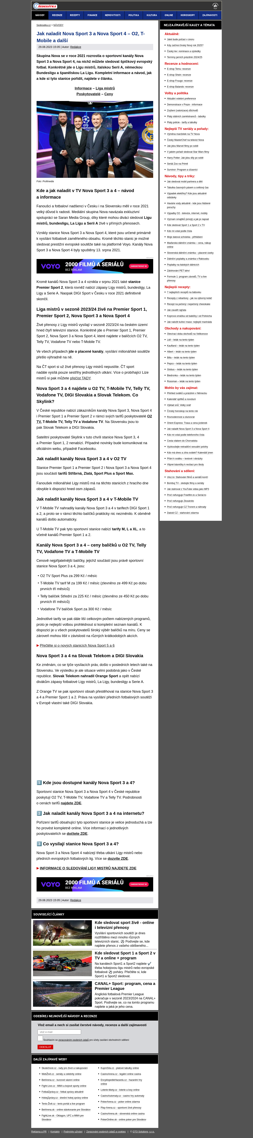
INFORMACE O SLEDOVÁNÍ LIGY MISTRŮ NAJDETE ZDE (88, 868)
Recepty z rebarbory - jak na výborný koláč (189, 298)
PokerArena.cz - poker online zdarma (120, 1101)
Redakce (75, 47)
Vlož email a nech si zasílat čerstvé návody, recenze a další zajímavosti (92, 1025)
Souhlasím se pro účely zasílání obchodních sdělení (86, 1040)
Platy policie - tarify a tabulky (182, 122)
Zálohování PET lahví (178, 270)
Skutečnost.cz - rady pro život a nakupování (65, 1068)
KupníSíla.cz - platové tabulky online (120, 1068)
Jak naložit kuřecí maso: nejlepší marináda (189, 322)
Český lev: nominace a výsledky (184, 51)
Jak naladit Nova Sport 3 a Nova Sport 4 (188, 429)
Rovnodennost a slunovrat (180, 417)
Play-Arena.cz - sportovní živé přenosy (121, 1107)
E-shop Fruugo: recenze (180, 80)
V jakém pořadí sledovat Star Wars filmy (188, 151)
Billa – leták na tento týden (181, 357)
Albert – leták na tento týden (181, 351)
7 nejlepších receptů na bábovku (184, 292)
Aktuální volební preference (181, 98)
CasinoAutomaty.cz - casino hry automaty (122, 1095)
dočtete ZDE (77, 834)
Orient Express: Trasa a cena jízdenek (187, 423)
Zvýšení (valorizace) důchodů (182, 110)
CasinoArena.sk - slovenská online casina (122, 1113)
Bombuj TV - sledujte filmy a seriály (185, 483)
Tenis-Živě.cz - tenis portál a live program (63, 1103)
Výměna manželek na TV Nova (183, 134)
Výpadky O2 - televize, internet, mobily (187, 213)
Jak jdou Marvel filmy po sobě (182, 146)
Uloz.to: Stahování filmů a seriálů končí (187, 477)
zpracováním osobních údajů (74, 1040)
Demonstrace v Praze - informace (184, 104)
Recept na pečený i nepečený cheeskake (188, 304)
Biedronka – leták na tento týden (184, 375)
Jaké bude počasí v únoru (180, 39)
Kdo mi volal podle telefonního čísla (185, 434)
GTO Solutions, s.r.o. (144, 1131)
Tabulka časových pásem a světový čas (188, 187)
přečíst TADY (80, 378)
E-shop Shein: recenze (179, 74)
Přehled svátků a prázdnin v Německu (187, 393)
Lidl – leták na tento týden (180, 339)
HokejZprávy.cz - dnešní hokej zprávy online (65, 1097)
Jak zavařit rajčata (176, 310)
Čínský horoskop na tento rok (182, 411)
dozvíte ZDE (118, 859)
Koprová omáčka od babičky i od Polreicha (189, 316)
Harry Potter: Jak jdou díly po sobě (185, 157)
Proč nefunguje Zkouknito (180, 501)
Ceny (108, 94)
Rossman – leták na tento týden (183, 381)
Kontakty (55, 1131)
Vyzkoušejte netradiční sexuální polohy (187, 446)
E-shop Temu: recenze (179, 69)
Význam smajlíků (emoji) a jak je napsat (188, 219)
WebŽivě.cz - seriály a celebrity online (61, 1074)
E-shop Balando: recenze (180, 86)
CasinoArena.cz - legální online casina (121, 1074)
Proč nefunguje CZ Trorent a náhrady (186, 507)
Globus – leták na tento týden (182, 369)
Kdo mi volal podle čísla (179, 231)
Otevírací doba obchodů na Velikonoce (187, 333)
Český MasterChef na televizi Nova (185, 140)
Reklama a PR (38, 1131)
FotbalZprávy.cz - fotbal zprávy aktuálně (63, 1091)
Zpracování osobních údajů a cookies (106, 1131)
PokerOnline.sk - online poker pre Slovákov (123, 1119)
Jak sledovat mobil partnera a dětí (185, 181)
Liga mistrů (105, 88)
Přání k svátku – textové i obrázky (184, 458)
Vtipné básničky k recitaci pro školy (185, 464)
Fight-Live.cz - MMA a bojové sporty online (64, 1086)
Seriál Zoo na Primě (177, 163)
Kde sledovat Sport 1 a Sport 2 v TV (186, 225)
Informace (83, 88)
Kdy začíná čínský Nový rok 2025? (185, 45)
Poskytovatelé (88, 94)
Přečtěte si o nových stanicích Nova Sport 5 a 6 (77, 646)
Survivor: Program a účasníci (182, 169)
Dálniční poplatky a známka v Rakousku (188, 258)
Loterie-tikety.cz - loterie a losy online (120, 1089)
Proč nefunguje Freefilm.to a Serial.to (186, 495)
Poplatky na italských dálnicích (183, 264)
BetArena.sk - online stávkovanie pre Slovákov (66, 1109)
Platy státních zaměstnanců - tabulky (186, 116)
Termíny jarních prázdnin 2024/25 (184, 57)
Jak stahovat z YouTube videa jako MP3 (188, 489)
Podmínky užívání (73, 1131)
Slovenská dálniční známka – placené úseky (190, 252)
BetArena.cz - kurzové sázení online (61, 1080)
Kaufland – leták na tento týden (183, 345)
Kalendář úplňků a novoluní (181, 399)
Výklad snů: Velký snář (179, 405)
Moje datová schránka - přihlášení (185, 237)
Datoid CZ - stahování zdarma (183, 512)
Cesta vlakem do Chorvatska (182, 440)
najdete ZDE (71, 803)
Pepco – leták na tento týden (182, 363)
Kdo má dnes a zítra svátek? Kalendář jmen (190, 452)
